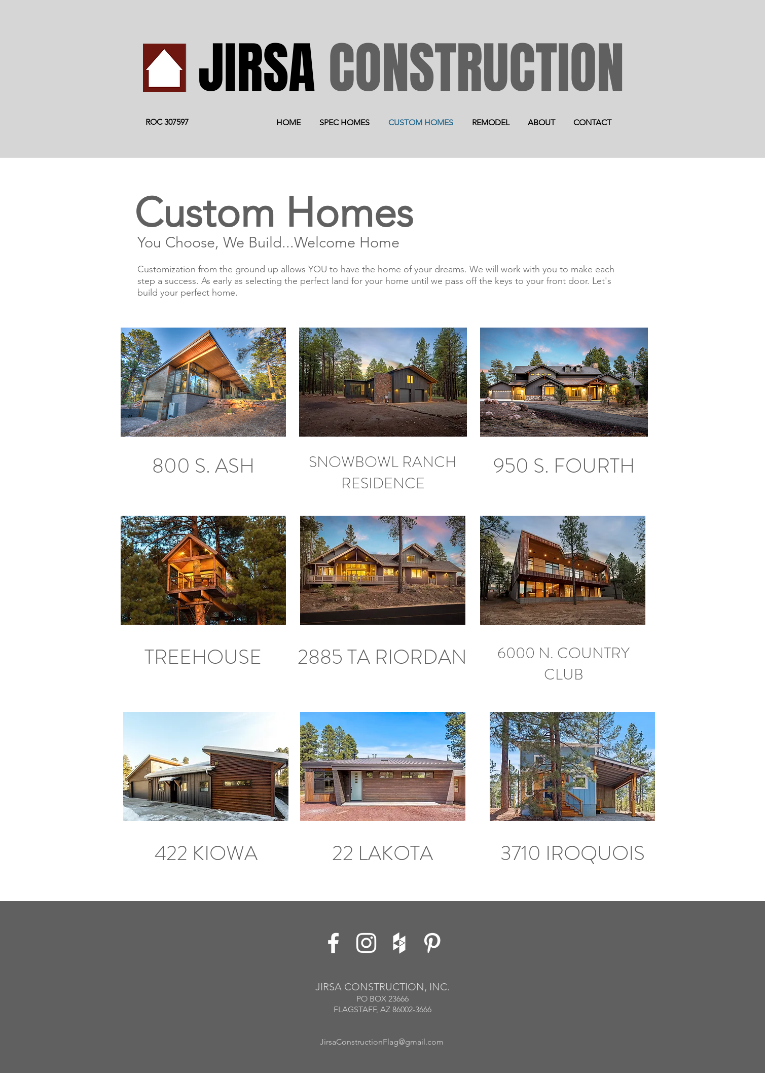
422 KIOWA (206, 853)
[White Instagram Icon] (366, 942)
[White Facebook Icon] (333, 942)
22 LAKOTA (382, 853)
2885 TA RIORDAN (382, 656)
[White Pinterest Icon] (432, 942)
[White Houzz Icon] (399, 942)
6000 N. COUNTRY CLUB (563, 663)
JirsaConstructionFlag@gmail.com (382, 1042)
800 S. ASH (203, 465)
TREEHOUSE (203, 656)
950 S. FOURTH (564, 465)
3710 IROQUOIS (572, 853)
